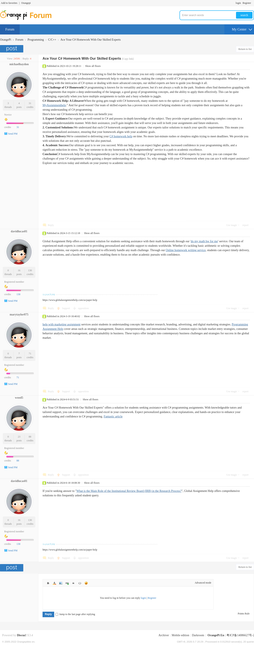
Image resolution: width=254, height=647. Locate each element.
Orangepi (26, 2)
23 (19, 436)
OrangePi (5, 39)
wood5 (19, 397)
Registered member (14, 281)
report (245, 225)
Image (61, 583)
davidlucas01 (19, 231)
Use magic (231, 225)
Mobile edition (180, 635)
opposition (83, 308)
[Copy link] (128, 58)
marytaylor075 (19, 314)
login (238, 2)
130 (30, 270)
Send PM (12, 133)
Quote (73, 583)
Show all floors (93, 66)
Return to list (245, 49)
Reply (51, 225)
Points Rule (244, 613)
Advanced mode (203, 582)
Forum (9, 29)
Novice (8, 114)
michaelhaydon (19, 64)
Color (54, 583)
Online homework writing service (186, 250)
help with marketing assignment (61, 324)
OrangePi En (216, 635)
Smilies (86, 583)
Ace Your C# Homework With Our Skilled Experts (91, 39)
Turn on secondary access (253, 3)
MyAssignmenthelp (54, 105)
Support (66, 308)
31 (30, 103)
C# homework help (121, 136)
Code (80, 583)
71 (30, 353)
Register (247, 2)
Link (67, 583)
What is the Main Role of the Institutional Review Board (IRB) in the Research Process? (128, 491)
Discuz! (21, 635)
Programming (36, 39)
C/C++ (52, 39)
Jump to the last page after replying (75, 614)
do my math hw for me (204, 241)
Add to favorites (9, 2)
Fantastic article (113, 416)
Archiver (163, 635)
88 (30, 436)
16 (19, 270)
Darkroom (198, 635)
